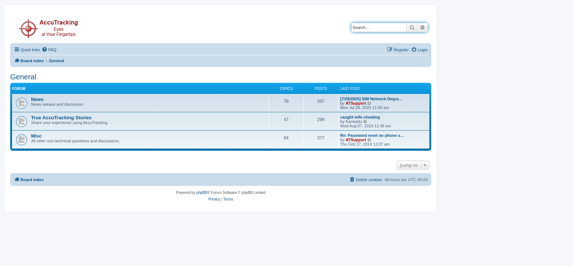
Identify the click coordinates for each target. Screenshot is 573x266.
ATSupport (356, 103)
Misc (36, 136)
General (23, 77)
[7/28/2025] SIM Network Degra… (371, 99)
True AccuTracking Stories (61, 117)
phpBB (201, 193)
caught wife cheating (360, 117)
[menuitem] (49, 49)
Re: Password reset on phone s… (372, 135)
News (37, 99)
